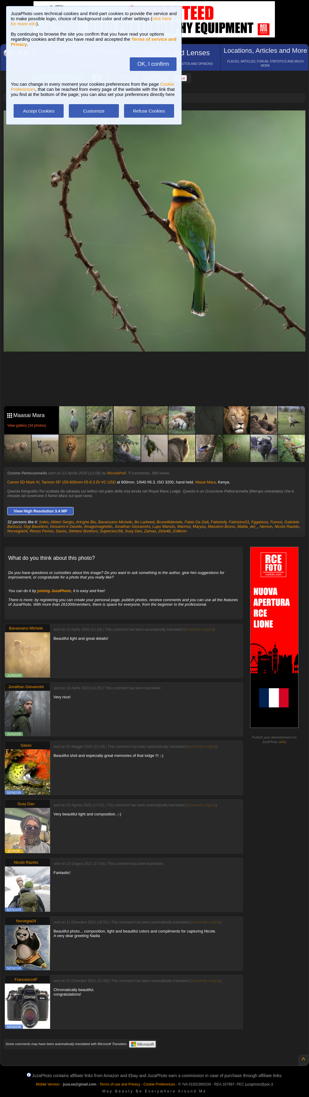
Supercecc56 (111, 531)
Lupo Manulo (163, 526)
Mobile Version (48, 1084)
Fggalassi (259, 522)
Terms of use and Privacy (120, 1084)
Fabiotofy (219, 522)
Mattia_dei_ (247, 526)
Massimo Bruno (221, 526)
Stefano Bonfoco (82, 531)
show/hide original (199, 629)
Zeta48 (164, 531)
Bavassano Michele (115, 522)
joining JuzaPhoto (54, 590)
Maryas (199, 526)
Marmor (183, 526)
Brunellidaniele (169, 522)
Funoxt (276, 522)
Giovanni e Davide (66, 526)
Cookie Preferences (159, 1084)
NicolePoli (116, 473)
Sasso (61, 531)
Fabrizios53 (239, 522)
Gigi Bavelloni (36, 526)
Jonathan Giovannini (132, 526)
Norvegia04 (17, 531)
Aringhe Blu (86, 522)
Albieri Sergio (62, 522)
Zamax (150, 531)
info (282, 742)
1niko (43, 522)
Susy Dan (133, 531)
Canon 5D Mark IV (23, 482)
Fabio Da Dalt (197, 522)
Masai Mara (205, 482)
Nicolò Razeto (287, 526)
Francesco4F (25, 979)
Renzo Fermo (41, 531)
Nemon (266, 526)
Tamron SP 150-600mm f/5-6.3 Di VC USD (78, 482)
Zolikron (179, 531)
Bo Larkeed (144, 522)
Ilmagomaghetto (98, 526)
